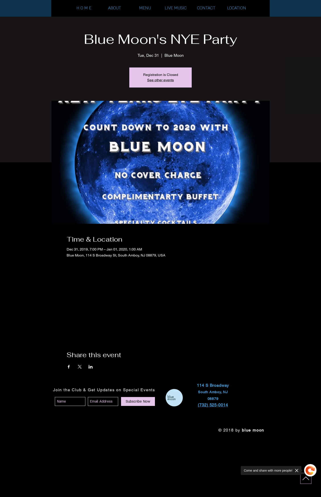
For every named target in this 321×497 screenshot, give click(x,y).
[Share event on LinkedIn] (90, 367)
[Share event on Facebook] (69, 367)
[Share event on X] (80, 367)
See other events (160, 80)
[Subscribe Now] (138, 401)
